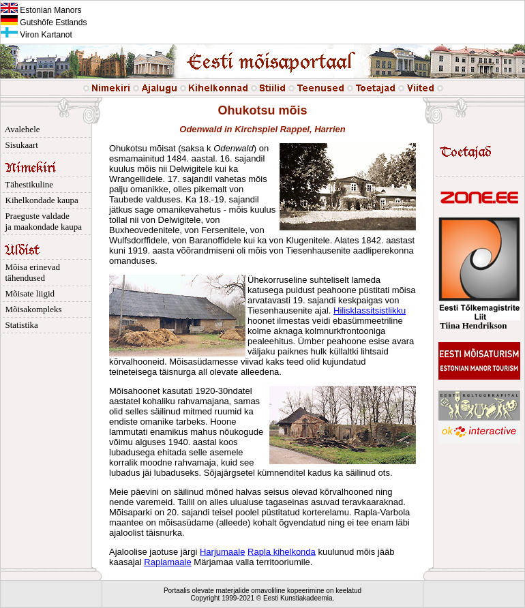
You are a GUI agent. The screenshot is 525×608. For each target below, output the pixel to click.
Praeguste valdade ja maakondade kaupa (41, 221)
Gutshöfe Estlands (44, 22)
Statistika (19, 325)
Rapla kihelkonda (281, 552)
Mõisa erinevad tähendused (30, 272)
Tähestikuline (27, 184)
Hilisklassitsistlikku (369, 310)
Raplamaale (167, 562)
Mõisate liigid (28, 293)
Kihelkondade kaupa (39, 200)
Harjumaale (222, 552)
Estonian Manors (41, 10)
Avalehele (20, 129)
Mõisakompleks (31, 309)
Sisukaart (19, 145)
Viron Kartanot (36, 35)
